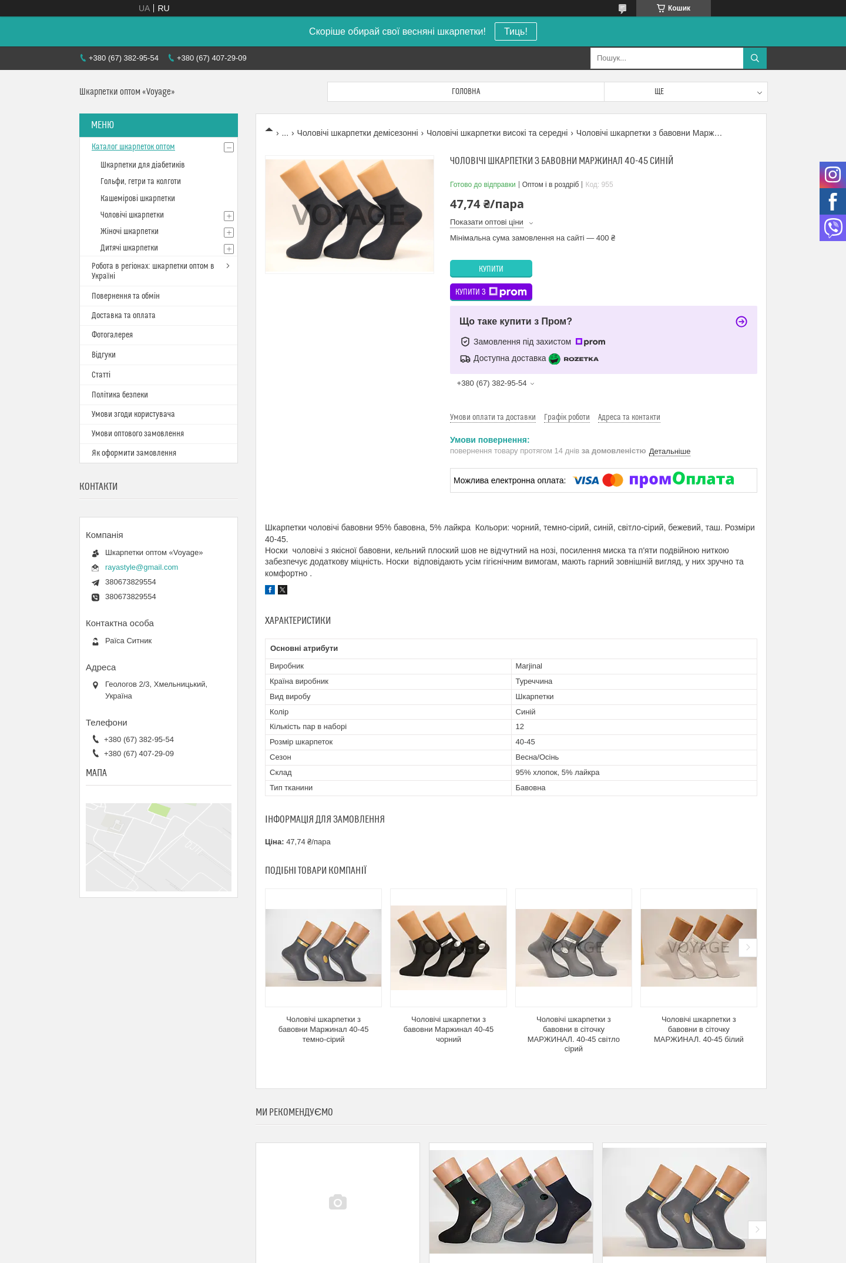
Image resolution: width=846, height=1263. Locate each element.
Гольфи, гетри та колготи (140, 181)
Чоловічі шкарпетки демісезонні (357, 133)
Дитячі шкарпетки (129, 248)
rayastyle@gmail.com (141, 567)
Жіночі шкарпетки (129, 231)
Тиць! (516, 31)
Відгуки (104, 355)
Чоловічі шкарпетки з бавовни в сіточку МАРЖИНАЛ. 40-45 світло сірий (574, 1034)
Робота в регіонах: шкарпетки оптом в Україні (153, 271)
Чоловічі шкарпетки (132, 215)
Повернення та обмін (126, 296)
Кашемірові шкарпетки (137, 198)
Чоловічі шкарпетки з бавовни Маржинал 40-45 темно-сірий (323, 1029)
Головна (466, 91)
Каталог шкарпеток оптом (133, 147)
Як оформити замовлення (134, 453)
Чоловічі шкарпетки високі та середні (497, 133)
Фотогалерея (112, 335)
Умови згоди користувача (133, 414)
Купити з (491, 292)
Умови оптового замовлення (138, 434)
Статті (101, 375)
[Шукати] (755, 58)
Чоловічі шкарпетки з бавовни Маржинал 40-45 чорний (449, 1029)
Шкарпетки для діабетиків (142, 165)
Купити (491, 269)
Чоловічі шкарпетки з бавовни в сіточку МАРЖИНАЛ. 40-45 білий (699, 1029)
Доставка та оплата (124, 315)
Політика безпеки (120, 395)
